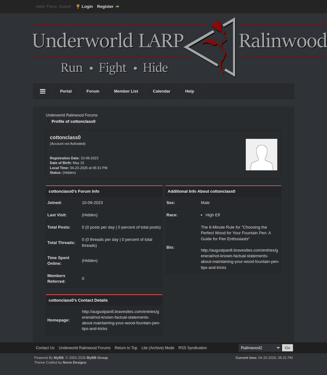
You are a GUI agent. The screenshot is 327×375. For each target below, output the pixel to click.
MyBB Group (97, 358)
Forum (93, 91)
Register (105, 6)
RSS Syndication (192, 348)
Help (189, 91)
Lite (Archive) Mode (158, 348)
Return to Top (126, 348)
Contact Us (45, 348)
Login (87, 6)
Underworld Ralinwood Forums (72, 115)
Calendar (162, 91)
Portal (66, 91)
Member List (126, 91)
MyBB (59, 358)
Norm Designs (75, 362)
